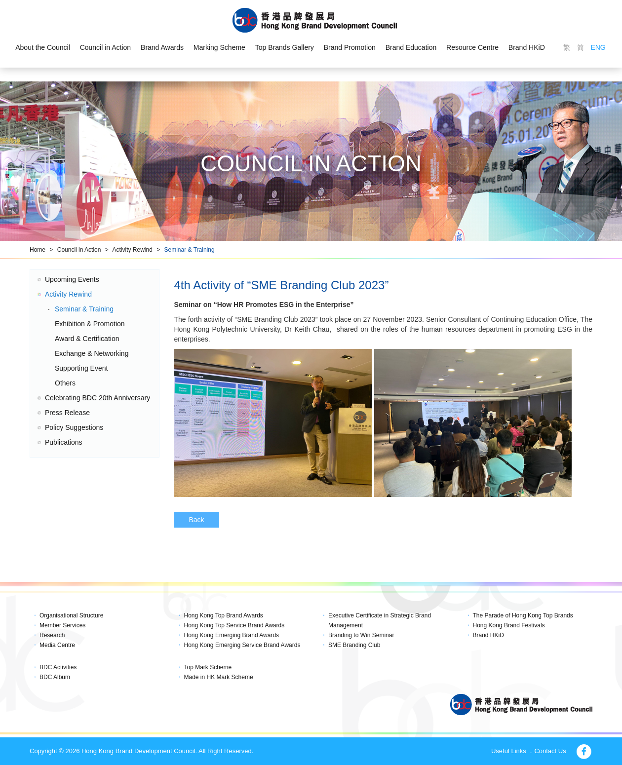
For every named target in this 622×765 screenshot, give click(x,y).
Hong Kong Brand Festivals (509, 625)
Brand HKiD (526, 47)
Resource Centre (472, 47)
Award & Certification (87, 339)
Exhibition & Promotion (90, 324)
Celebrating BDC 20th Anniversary (97, 398)
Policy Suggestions (74, 427)
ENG (597, 47)
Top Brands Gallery (284, 47)
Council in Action (105, 47)
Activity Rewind (132, 249)
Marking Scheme (219, 47)
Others (65, 383)
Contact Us (550, 751)
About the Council (42, 47)
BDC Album (54, 677)
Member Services (62, 625)
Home (37, 249)
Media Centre (57, 645)
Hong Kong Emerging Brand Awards (231, 635)
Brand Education (411, 47)
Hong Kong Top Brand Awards (223, 615)
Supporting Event (81, 368)
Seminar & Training (189, 249)
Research (52, 635)
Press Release (67, 413)
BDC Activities (58, 667)
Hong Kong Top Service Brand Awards (234, 625)
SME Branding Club (354, 645)
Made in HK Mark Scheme (218, 677)
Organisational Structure (71, 615)
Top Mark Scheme (208, 667)
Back (196, 520)
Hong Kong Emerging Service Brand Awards (242, 645)
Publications (63, 442)
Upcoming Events (72, 279)
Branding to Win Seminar (361, 635)
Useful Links (508, 751)
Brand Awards (162, 47)
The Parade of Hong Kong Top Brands (523, 615)
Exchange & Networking (91, 353)
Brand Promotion (350, 47)
